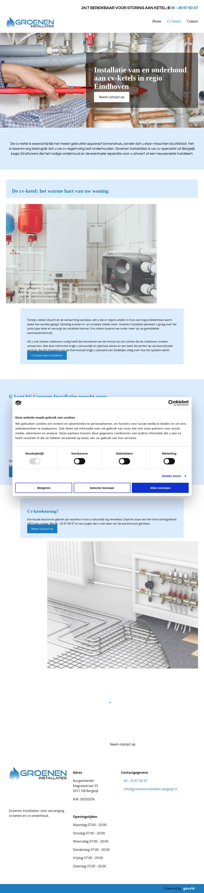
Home (156, 21)
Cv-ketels (174, 21)
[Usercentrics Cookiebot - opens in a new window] (171, 403)
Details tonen (171, 475)
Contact (192, 21)
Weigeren (43, 488)
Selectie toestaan (102, 488)
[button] (111, 97)
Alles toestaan (160, 488)
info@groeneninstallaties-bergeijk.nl (150, 789)
